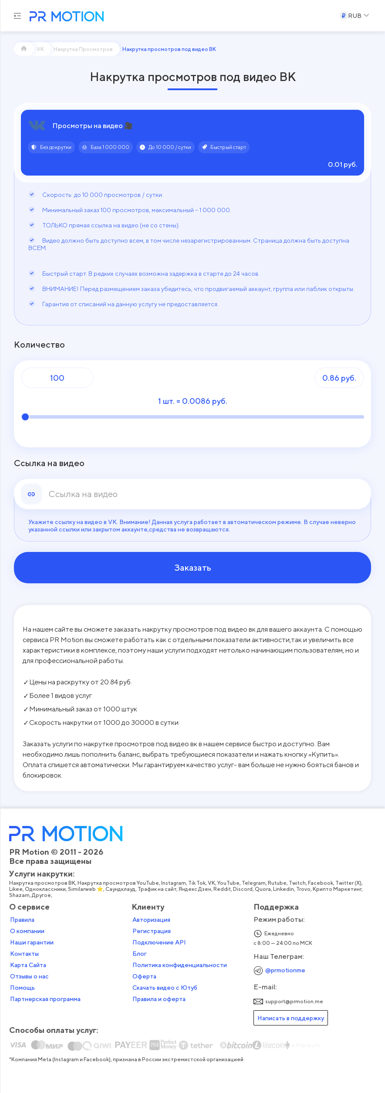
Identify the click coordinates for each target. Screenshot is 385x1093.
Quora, (264, 889)
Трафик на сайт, (158, 889)
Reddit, (223, 889)
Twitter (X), (350, 883)
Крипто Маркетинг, (338, 889)
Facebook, (322, 883)
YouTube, (230, 883)
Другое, (43, 895)
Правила (22, 919)
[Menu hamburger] (17, 15)
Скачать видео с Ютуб (164, 987)
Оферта (144, 976)
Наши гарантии (32, 942)
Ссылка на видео (49, 463)
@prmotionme (285, 970)
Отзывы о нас (29, 976)
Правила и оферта (159, 998)
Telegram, (255, 883)
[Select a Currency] (354, 15)
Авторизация (151, 919)
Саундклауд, (122, 889)
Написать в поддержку (290, 1018)
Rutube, (278, 883)
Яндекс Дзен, (196, 889)
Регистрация (151, 930)
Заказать (192, 567)
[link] (206, 494)
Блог (139, 953)
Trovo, (305, 889)
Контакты (24, 953)
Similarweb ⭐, (87, 889)
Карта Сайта (28, 964)
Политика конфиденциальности (179, 964)
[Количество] (57, 377)
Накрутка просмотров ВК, (44, 883)
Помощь (22, 987)
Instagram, (175, 883)
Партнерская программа (45, 998)
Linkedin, (285, 889)
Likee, (17, 889)
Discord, (244, 889)
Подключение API (159, 942)
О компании (27, 930)
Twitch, (298, 883)
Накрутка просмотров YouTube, (120, 883)
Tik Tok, (198, 883)
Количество (39, 344)
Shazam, (21, 895)
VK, (213, 883)
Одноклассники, (46, 889)
